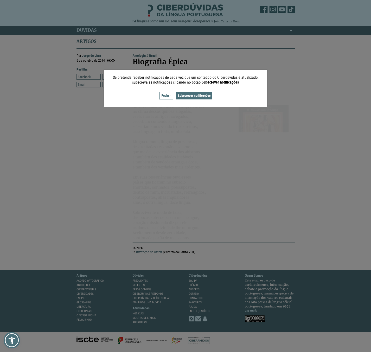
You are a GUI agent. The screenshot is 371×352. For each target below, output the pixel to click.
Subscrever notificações (194, 95)
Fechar (166, 95)
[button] (12, 340)
